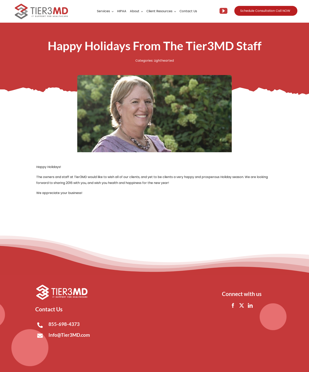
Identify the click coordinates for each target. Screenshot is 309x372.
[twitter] (241, 305)
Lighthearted (164, 60)
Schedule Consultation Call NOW (265, 10)
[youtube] (223, 11)
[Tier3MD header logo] (41, 5)
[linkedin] (250, 305)
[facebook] (233, 305)
